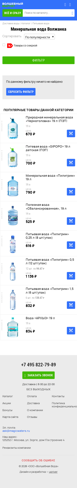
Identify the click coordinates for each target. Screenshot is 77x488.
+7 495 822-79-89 (38, 365)
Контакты (58, 396)
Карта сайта (10, 417)
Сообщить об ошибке (38, 460)
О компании (35, 410)
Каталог (7, 396)
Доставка (33, 403)
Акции (6, 403)
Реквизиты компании (16, 447)
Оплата (32, 396)
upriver (53, 472)
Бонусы (7, 410)
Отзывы (32, 417)
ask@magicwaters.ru (16, 431)
